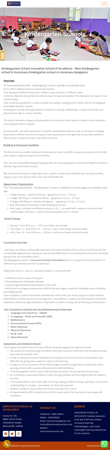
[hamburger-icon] (104, 4)
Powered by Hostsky (97, 445)
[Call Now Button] (7, 444)
